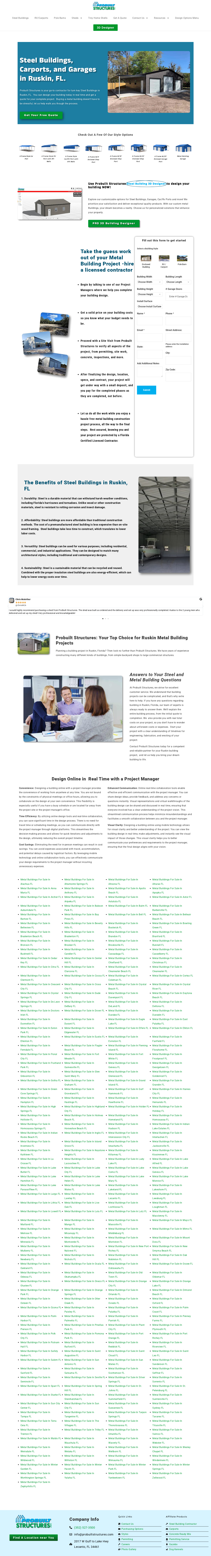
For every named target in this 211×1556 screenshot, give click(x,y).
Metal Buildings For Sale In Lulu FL (83, 1211)
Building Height (145, 289)
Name (141, 313)
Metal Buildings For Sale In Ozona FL (41, 1307)
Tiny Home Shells (98, 18)
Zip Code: (171, 369)
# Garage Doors (174, 289)
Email (140, 330)
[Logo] (104, 5)
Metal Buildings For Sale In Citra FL (40, 966)
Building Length (174, 276)
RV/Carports (41, 18)
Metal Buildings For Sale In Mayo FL (172, 1220)
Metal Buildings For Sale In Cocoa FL (84, 975)
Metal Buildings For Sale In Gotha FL (41, 1080)
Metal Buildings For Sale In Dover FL (84, 1010)
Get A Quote (120, 18)
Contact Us (140, 18)
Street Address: (174, 330)
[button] (8, 606)
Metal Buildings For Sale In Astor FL (172, 897)
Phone (170, 313)
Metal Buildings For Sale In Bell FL (127, 914)
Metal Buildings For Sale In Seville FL (85, 1377)
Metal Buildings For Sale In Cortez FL (172, 975)
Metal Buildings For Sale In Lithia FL (41, 1202)
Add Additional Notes (148, 363)
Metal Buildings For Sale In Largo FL (41, 1193)
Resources (161, 18)
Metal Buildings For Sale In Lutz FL (127, 1211)
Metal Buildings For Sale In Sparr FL (40, 1386)
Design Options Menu (187, 18)
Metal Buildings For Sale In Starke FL (41, 1394)
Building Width (144, 276)
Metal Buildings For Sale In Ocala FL (84, 1263)
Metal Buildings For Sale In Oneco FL (84, 1281)
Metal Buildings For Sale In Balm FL (128, 905)
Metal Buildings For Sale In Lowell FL (41, 1211)
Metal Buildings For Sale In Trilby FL (84, 1429)
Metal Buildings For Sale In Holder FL (128, 1106)
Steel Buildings (20, 18)
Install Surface (144, 301)
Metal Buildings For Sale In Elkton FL (172, 1028)
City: (168, 352)
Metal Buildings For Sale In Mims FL (172, 1228)
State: (140, 346)
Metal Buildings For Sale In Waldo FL (41, 1438)
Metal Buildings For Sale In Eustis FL (84, 1036)
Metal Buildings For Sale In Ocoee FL (172, 1263)
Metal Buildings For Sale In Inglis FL (84, 1132)
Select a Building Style (147, 248)
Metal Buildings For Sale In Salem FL (41, 1359)
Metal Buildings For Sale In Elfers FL (128, 1028)
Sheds (77, 18)
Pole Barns (60, 18)
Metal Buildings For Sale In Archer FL (41, 897)
